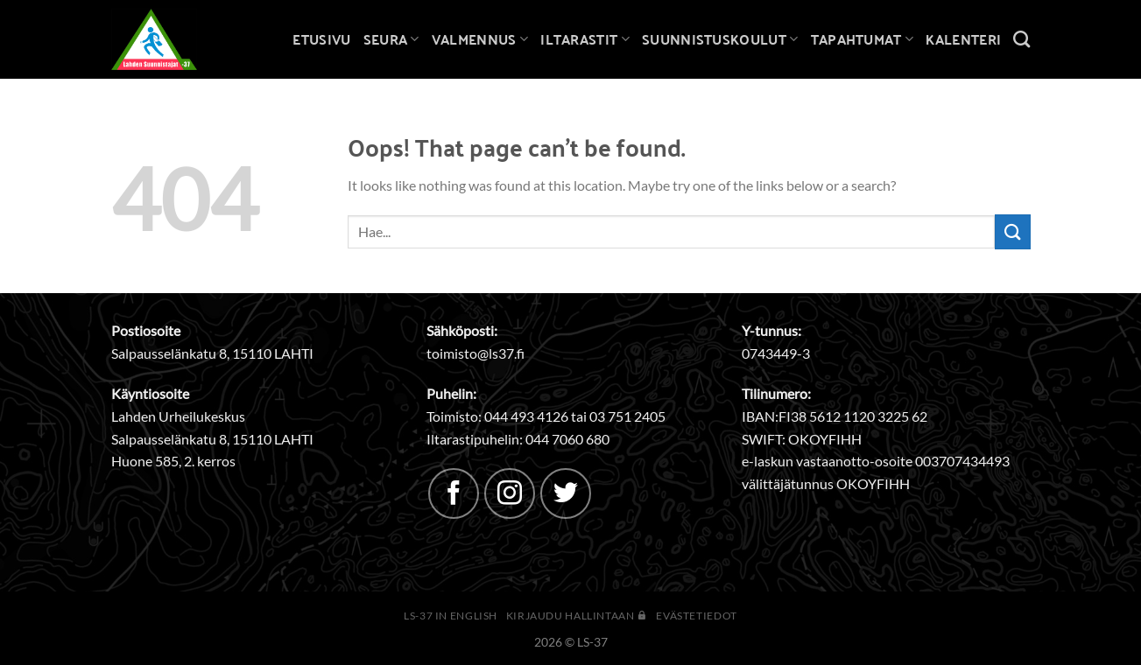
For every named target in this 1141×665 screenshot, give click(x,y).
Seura (391, 39)
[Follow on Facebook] (453, 493)
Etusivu (321, 39)
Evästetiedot (696, 615)
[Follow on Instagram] (509, 493)
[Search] (1021, 39)
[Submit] (1012, 231)
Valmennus (480, 39)
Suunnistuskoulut (720, 39)
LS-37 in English (450, 615)
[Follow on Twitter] (565, 493)
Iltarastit (585, 39)
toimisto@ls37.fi (475, 353)
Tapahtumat (862, 39)
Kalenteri (963, 39)
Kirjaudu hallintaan (577, 615)
